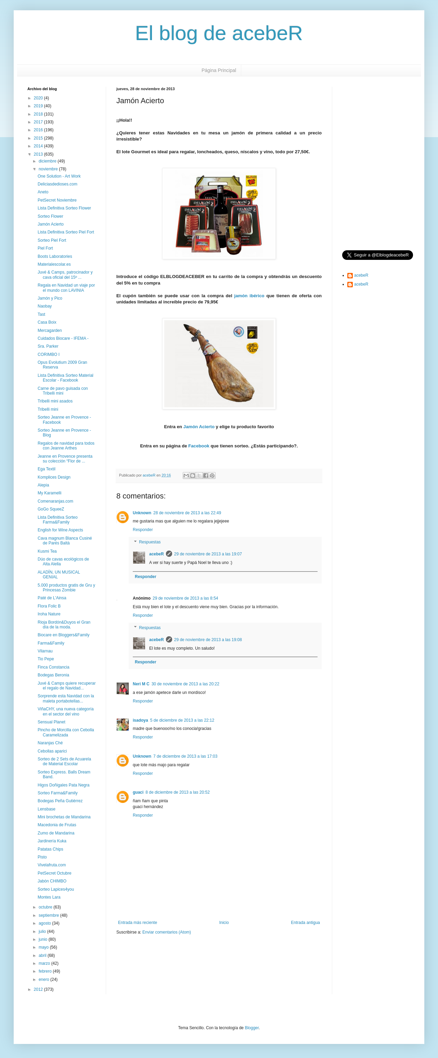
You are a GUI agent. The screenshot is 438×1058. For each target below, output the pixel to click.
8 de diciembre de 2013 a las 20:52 (177, 792)
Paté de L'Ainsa (52, 598)
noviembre (49, 169)
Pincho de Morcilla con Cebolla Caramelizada (66, 732)
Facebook (198, 445)
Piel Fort (45, 248)
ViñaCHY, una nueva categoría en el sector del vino (66, 711)
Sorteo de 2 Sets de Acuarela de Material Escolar (64, 761)
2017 (39, 122)
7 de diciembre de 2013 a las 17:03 (185, 756)
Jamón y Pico (50, 298)
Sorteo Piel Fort (52, 240)
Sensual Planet (51, 722)
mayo (44, 947)
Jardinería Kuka (52, 841)
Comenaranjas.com (55, 501)
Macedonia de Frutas (57, 824)
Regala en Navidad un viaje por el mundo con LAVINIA (66, 287)
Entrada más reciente (137, 922)
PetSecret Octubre (55, 873)
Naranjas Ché (50, 743)
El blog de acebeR (219, 33)
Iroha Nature (49, 614)
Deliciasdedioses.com (57, 184)
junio (44, 939)
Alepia (43, 485)
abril (43, 955)
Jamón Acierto (199, 426)
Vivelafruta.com (52, 865)
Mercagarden (50, 330)
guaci (138, 792)
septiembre (49, 915)
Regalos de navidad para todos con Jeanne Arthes (66, 445)
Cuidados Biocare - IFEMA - (63, 338)
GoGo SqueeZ (51, 509)
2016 (39, 130)
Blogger (252, 1027)
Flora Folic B (49, 606)
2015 (39, 138)
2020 (39, 98)
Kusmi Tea (47, 551)
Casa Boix (47, 322)
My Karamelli (49, 493)
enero (44, 979)
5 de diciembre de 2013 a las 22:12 (182, 720)
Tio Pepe (46, 659)
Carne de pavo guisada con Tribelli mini (63, 391)
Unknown (142, 512)
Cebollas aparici (52, 751)
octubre (46, 907)
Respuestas (149, 542)
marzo (45, 963)
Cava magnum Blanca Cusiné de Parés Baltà (65, 540)
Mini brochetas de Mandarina (64, 817)
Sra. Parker (48, 346)
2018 (39, 114)
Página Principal (219, 70)
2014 (39, 146)
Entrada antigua (305, 922)
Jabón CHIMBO (52, 881)
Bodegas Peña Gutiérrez (60, 800)
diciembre (48, 161)
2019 (39, 106)
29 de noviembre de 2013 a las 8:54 (185, 598)
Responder (143, 529)
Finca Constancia (53, 667)
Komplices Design (54, 477)
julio (43, 931)
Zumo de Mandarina (56, 833)
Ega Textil (46, 469)
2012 (39, 989)
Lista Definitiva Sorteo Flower (64, 208)
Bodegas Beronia (53, 675)
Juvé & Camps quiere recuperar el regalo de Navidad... (66, 685)
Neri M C (141, 684)
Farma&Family (51, 643)
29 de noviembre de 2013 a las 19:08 (208, 639)
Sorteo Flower (50, 216)
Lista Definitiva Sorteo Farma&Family (58, 520)
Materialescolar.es (54, 264)
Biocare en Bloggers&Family (63, 635)
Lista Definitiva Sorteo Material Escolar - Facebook (65, 378)
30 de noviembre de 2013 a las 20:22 (185, 684)
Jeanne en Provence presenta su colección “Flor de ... (65, 459)
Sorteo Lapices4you (56, 889)
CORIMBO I (49, 354)
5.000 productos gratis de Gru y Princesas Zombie (66, 587)
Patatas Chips (50, 849)
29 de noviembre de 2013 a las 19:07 (208, 554)
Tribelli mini (48, 409)
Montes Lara (49, 897)
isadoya (140, 720)
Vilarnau (45, 651)
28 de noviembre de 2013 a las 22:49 (187, 512)
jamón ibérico (249, 295)
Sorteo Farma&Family (58, 793)
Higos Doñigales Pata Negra (63, 785)
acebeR (156, 554)
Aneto (43, 192)
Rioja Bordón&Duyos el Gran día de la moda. (64, 624)
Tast (41, 314)
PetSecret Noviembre (57, 200)
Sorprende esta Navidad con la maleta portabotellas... (66, 698)
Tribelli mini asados (55, 401)
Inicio (224, 922)
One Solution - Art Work (59, 176)
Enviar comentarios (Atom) (166, 932)
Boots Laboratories (55, 256)
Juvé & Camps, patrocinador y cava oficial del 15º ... (65, 274)
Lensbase (46, 809)
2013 (39, 154)
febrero (46, 971)
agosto (45, 923)
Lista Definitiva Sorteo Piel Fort (66, 232)
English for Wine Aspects (60, 530)
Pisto (42, 857)
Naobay (45, 306)
